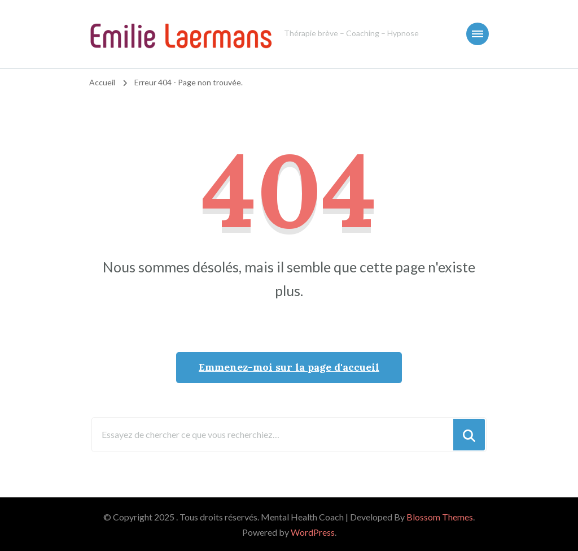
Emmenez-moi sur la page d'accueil (289, 367)
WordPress (313, 532)
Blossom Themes (439, 516)
